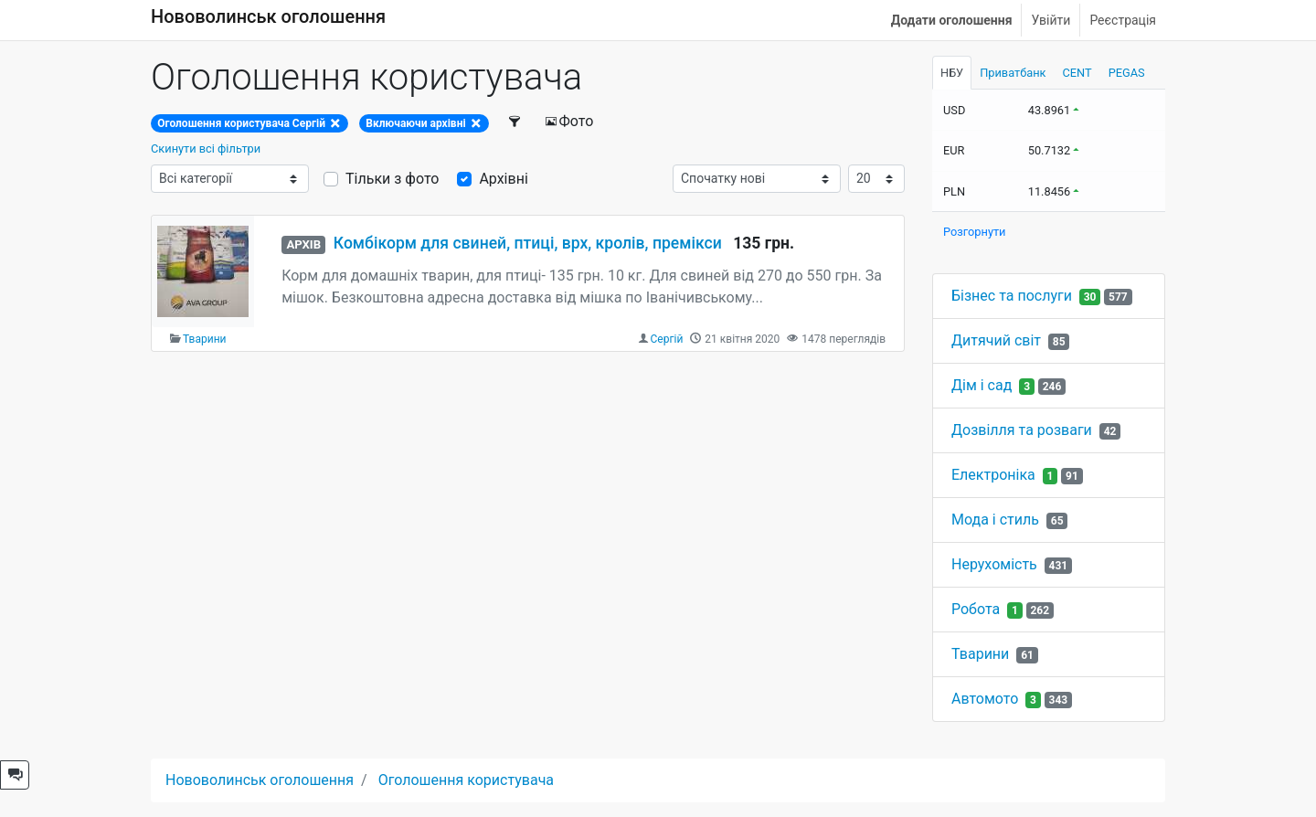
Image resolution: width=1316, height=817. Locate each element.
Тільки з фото (392, 178)
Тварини (205, 339)
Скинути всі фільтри (205, 148)
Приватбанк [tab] (1012, 73)
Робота (975, 609)
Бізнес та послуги (1011, 295)
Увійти (1050, 20)
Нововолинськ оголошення (268, 16)
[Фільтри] (516, 122)
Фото (569, 121)
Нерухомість (994, 564)
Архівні (503, 178)
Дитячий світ (996, 340)
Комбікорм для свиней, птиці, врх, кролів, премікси (528, 243)
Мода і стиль (995, 519)
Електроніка (993, 474)
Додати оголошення (952, 20)
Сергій (667, 339)
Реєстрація (1122, 20)
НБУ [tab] (951, 73)
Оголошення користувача (466, 780)
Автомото (984, 698)
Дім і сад (981, 385)
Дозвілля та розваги (1021, 430)
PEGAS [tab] (1127, 73)
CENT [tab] (1077, 73)
